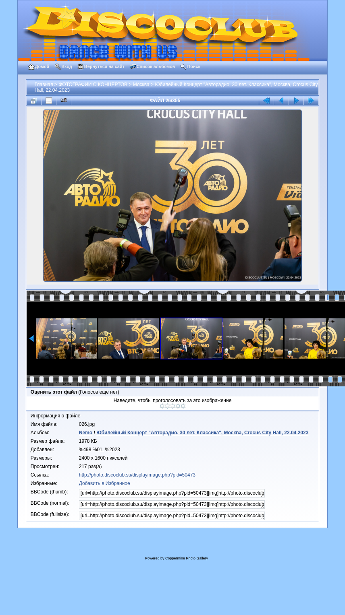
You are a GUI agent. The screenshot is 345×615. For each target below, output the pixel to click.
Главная (44, 84)
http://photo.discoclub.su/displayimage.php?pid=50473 (137, 475)
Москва (141, 84)
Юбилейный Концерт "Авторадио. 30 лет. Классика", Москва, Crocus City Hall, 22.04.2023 (202, 432)
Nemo (85, 432)
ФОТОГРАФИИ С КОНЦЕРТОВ (92, 84)
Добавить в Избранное (104, 483)
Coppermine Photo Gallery (186, 558)
